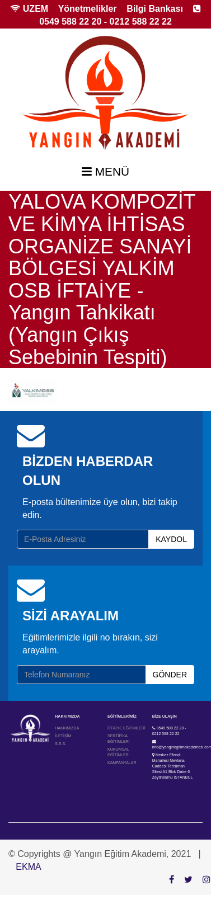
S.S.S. (60, 744)
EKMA (28, 866)
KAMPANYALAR (121, 763)
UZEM (29, 8)
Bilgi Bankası (154, 8)
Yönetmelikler (87, 8)
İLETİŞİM (63, 736)
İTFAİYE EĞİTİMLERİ (126, 728)
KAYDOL (171, 539)
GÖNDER (170, 674)
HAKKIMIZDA (67, 728)
